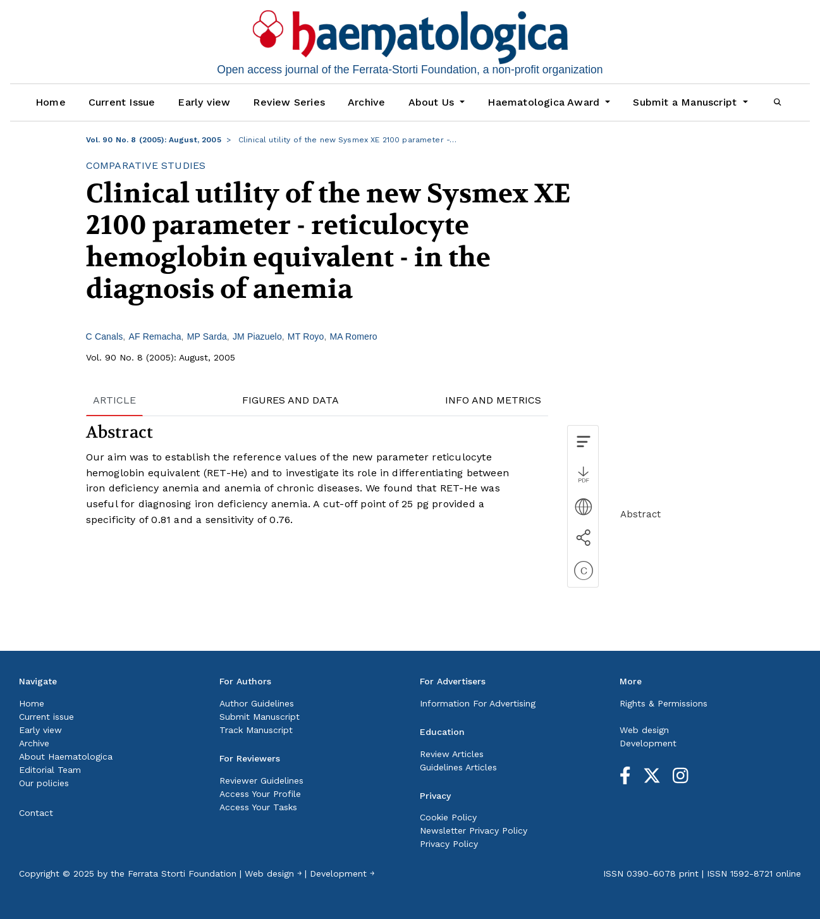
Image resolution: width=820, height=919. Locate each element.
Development (648, 743)
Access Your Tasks (258, 807)
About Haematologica (66, 756)
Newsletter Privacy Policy (473, 830)
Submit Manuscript (259, 717)
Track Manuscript (256, 730)
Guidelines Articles (458, 767)
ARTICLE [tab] (114, 400)
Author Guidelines (256, 703)
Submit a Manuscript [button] (686, 102)
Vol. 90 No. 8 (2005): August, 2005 (153, 139)
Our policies (44, 783)
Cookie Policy (448, 817)
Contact (36, 813)
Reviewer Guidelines (261, 780)
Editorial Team (50, 770)
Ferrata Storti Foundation (182, 873)
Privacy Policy (449, 844)
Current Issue (122, 102)
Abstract (640, 514)
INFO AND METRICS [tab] (493, 400)
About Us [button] (433, 102)
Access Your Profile (260, 794)
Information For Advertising (477, 703)
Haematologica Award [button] (545, 102)
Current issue (46, 717)
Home (50, 102)
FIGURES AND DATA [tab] (290, 400)
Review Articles (452, 754)
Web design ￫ (273, 873)
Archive (366, 102)
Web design (644, 730)
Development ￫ (342, 873)
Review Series (289, 102)
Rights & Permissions (663, 703)
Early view (204, 102)
